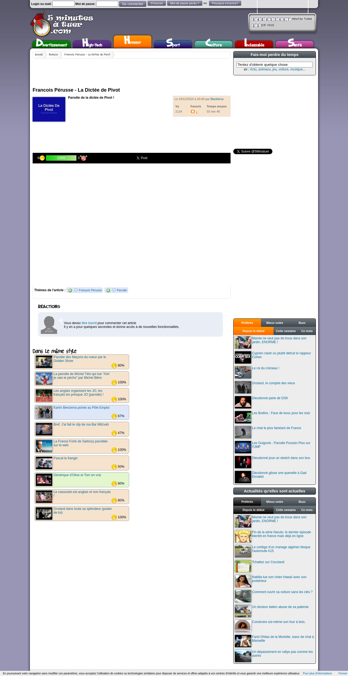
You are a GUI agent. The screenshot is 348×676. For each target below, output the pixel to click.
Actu (253, 69)
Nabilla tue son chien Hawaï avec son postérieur (270, 581)
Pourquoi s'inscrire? (225, 3)
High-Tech (92, 44)
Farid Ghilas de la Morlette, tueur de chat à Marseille (274, 641)
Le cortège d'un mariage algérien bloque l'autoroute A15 (272, 551)
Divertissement (51, 44)
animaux (264, 69)
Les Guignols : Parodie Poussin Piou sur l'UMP (272, 447)
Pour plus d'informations (317, 673)
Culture (213, 44)
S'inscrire (157, 3)
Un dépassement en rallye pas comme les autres (274, 656)
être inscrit (89, 323)
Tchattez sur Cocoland (259, 566)
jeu (274, 69)
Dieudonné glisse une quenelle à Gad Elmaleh (270, 477)
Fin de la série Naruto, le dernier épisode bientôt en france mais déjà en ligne (273, 536)
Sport (173, 44)
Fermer (342, 673)
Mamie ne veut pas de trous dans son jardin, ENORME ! (270, 342)
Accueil (39, 54)
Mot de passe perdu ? (184, 3)
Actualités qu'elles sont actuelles (274, 491)
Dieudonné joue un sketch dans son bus (272, 462)
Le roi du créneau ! (257, 372)
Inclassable (254, 44)
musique (296, 69)
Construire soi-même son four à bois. (270, 626)
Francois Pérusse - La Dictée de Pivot (87, 54)
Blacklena (216, 99)
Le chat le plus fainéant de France (268, 432)
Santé (295, 44)
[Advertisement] (132, 70)
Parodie (122, 290)
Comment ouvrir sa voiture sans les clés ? (274, 596)
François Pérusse (90, 290)
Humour (132, 41)
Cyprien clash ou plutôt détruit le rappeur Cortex (273, 357)
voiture (283, 69)
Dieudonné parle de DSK (261, 402)
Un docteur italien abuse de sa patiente (272, 611)
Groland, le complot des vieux (265, 387)
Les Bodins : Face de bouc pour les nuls (272, 417)
